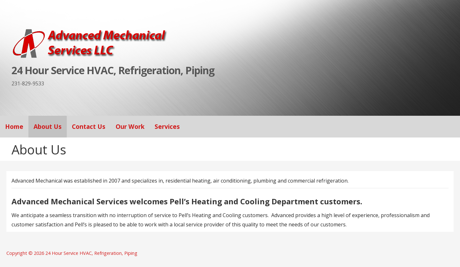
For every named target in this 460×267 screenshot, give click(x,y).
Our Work (130, 126)
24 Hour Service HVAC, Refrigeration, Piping (113, 70)
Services (167, 126)
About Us (48, 126)
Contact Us (88, 126)
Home (14, 126)
